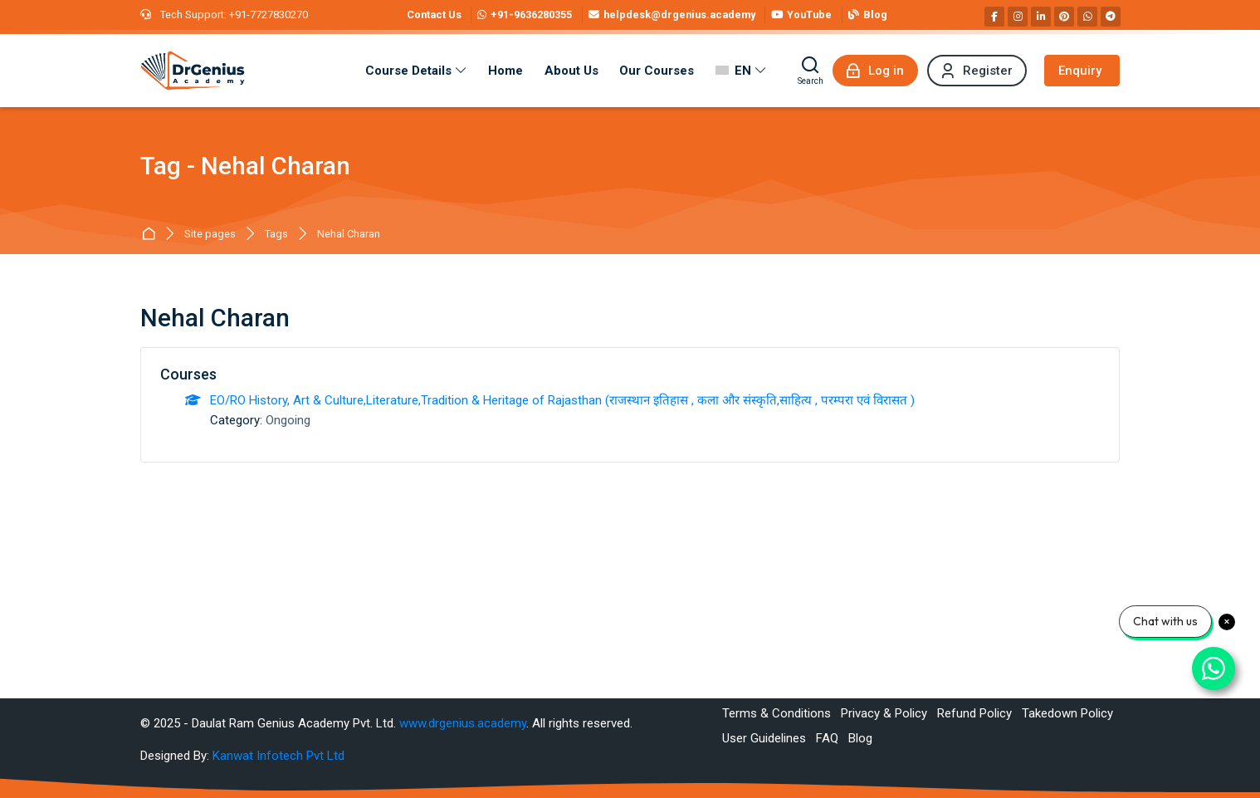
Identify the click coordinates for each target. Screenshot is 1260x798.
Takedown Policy (1067, 713)
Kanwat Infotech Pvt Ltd (278, 755)
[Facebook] (994, 17)
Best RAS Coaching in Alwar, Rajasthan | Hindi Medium (151, 234)
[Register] (977, 70)
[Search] (810, 71)
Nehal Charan (348, 234)
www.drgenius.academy (462, 723)
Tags (276, 234)
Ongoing (288, 420)
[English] (740, 71)
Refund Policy (974, 713)
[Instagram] (1018, 17)
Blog (860, 738)
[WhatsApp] (1087, 17)
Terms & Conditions (776, 713)
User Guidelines (764, 738)
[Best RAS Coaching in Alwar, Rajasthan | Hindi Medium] (192, 71)
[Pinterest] (1064, 17)
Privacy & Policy (884, 713)
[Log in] (875, 70)
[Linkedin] (1041, 17)
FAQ (827, 738)
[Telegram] (1111, 17)
